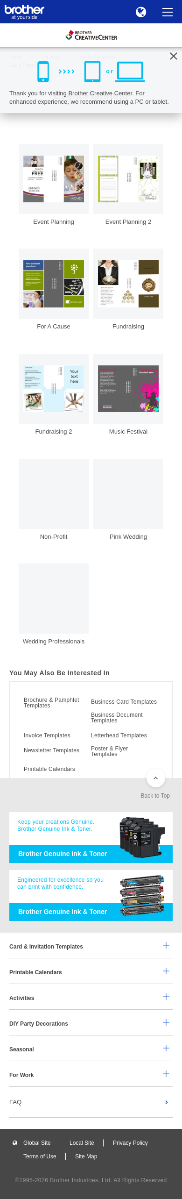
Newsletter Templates (51, 750)
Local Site (82, 1143)
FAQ (15, 1102)
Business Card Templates (124, 702)
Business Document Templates (117, 717)
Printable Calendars (49, 769)
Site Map (86, 1156)
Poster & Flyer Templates (109, 751)
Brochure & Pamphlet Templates (51, 702)
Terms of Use (39, 1156)
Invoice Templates (47, 735)
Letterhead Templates (119, 735)
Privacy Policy (130, 1143)
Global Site (37, 1143)
